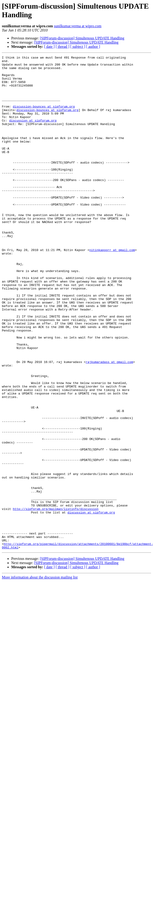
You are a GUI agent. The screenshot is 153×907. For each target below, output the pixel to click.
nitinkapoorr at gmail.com (112, 289)
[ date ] (49, 47)
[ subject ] (77, 47)
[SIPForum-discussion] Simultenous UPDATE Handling (82, 38)
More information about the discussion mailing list (40, 676)
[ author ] (93, 47)
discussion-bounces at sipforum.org (44, 117)
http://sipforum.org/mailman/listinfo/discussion (56, 600)
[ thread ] (62, 47)
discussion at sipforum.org (33, 134)
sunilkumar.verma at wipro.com (78, 26)
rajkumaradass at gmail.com (109, 423)
